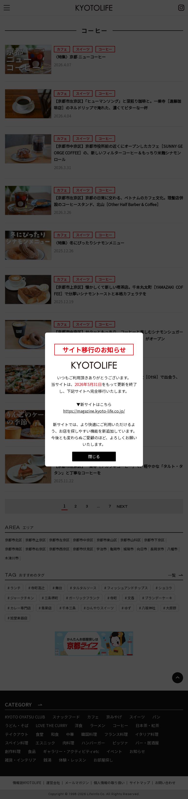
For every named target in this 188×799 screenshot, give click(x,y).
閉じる (94, 456)
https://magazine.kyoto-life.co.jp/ (94, 411)
